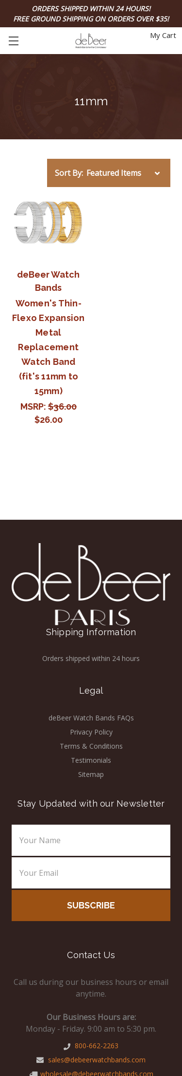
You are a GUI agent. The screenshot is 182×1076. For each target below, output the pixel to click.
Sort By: (69, 173)
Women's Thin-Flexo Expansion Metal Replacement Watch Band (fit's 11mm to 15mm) (48, 347)
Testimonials (91, 760)
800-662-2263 (91, 1045)
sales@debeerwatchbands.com (91, 1059)
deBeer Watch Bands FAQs (91, 717)
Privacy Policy (91, 731)
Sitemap (91, 774)
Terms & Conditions (91, 746)
